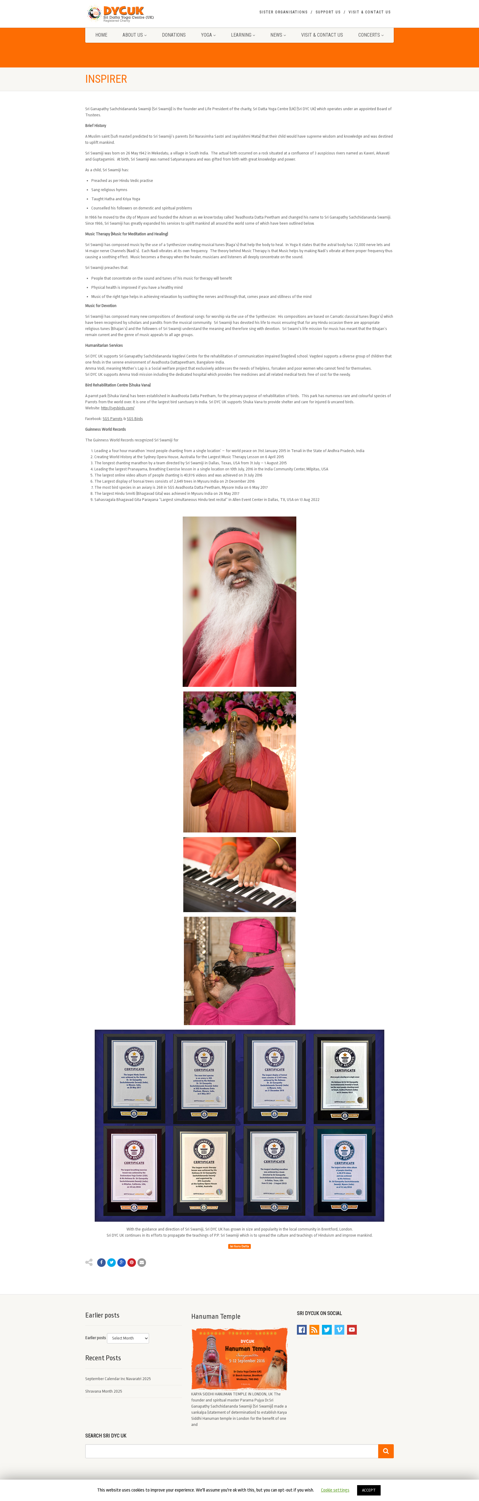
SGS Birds (135, 418)
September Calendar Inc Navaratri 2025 (118, 1378)
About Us (134, 35)
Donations (174, 35)
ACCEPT (369, 1490)
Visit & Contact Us (370, 12)
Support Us (328, 12)
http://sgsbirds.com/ (117, 408)
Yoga (208, 35)
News (278, 35)
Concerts (371, 35)
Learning (243, 35)
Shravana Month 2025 (103, 1391)
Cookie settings (335, 1490)
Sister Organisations (283, 12)
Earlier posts (95, 1338)
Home (101, 35)
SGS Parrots (112, 418)
